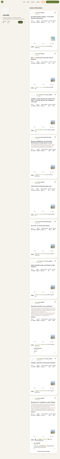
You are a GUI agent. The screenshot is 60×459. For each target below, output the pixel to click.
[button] (24, 2)
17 (51, 439)
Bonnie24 (37, 214)
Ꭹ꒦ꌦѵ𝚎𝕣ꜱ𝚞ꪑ (37, 46)
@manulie (36, 445)
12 (48, 174)
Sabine (43, 94)
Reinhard (42, 294)
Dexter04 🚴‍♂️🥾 (46, 439)
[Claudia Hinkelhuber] (38, 348)
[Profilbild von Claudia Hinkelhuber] (32, 348)
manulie (6, 15)
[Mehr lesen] (33, 317)
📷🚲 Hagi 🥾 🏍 (38, 439)
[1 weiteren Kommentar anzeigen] (43, 451)
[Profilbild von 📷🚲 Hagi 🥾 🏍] (32, 443)
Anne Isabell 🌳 (38, 129)
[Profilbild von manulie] (5, 10)
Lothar (36, 87)
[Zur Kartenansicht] (53, 39)
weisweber (41, 214)
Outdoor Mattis (43, 253)
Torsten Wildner (43, 390)
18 (50, 344)
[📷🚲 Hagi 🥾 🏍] (37, 443)
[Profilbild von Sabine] (34, 95)
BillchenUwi (37, 253)
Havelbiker (43, 46)
